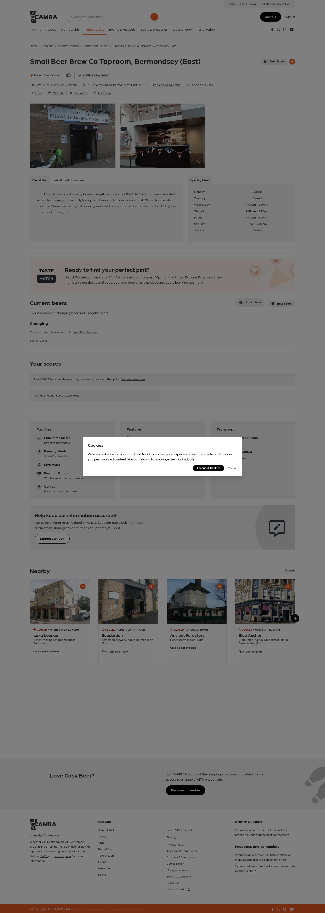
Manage (232, 467)
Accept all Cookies (208, 467)
